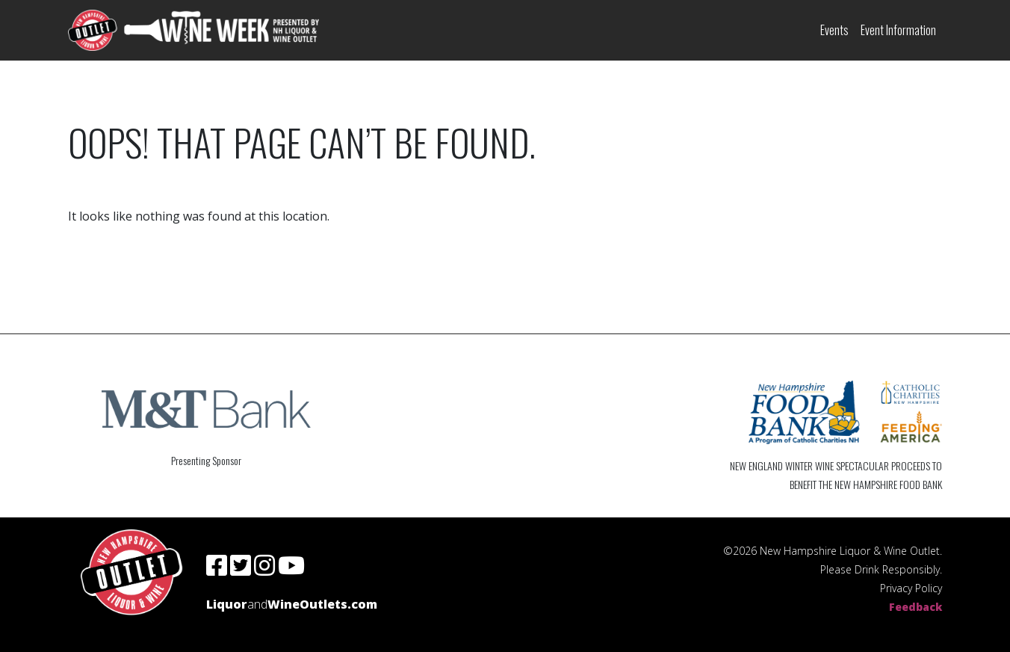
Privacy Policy (911, 588)
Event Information (898, 30)
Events (834, 30)
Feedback (915, 607)
